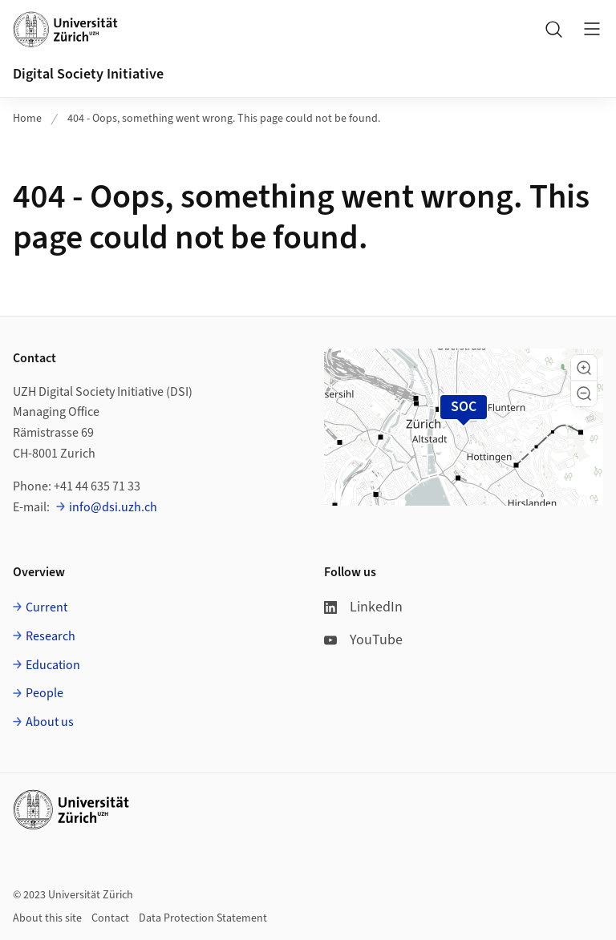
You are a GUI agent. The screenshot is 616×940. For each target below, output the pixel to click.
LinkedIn (363, 607)
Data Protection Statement (203, 918)
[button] (584, 368)
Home (27, 119)
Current (46, 607)
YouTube (363, 640)
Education (53, 665)
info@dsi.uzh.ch (113, 507)
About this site (47, 918)
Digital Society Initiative (88, 74)
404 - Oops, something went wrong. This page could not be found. (223, 119)
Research (50, 636)
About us (50, 722)
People (44, 693)
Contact (110, 918)
